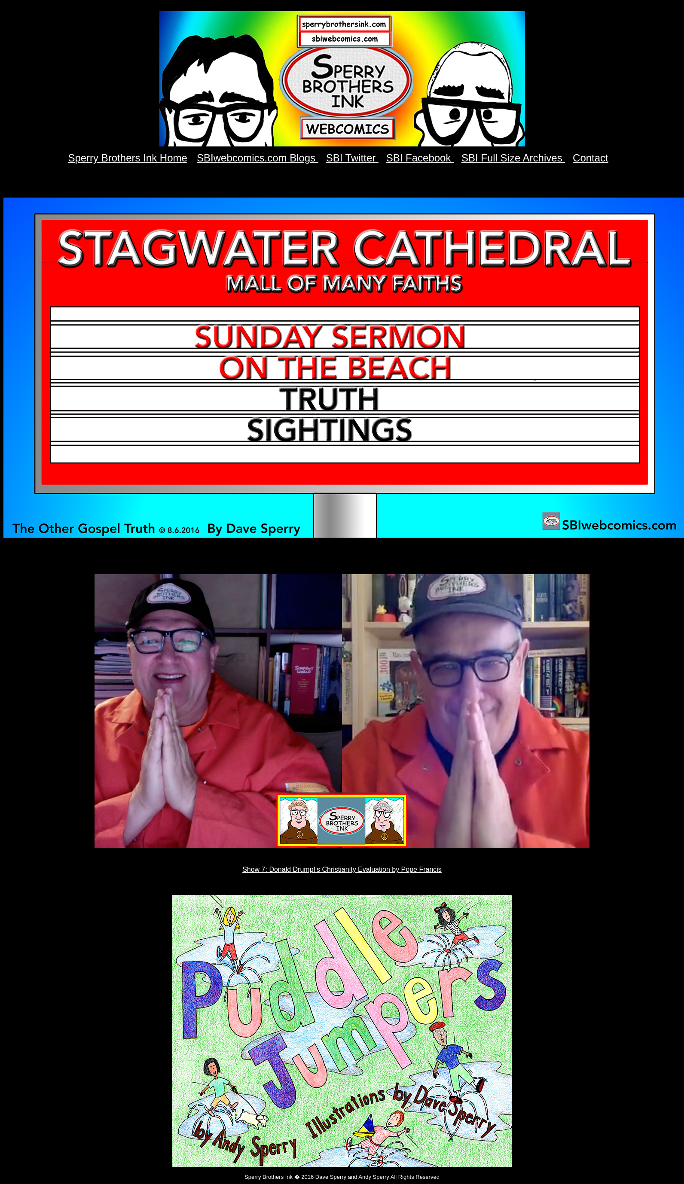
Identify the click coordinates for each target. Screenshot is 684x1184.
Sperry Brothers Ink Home (127, 158)
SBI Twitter (352, 158)
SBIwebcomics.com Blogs (257, 158)
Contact (590, 158)
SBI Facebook (420, 158)
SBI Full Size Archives (513, 158)
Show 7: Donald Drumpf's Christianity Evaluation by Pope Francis (342, 869)
